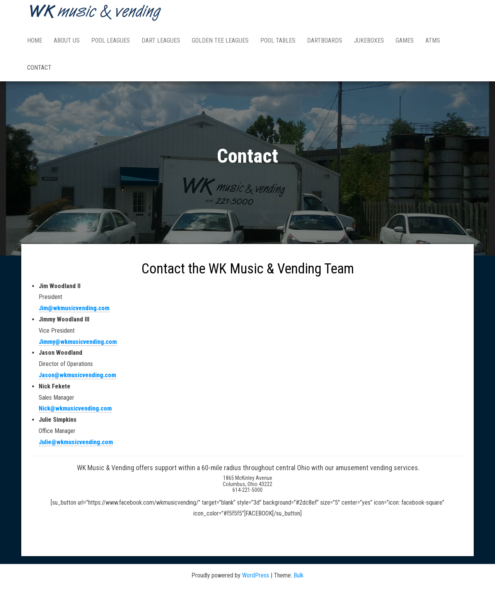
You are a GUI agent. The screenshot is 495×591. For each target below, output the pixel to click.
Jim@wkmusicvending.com (74, 308)
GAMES (405, 40)
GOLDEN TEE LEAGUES (220, 40)
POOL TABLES (277, 40)
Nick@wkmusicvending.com (75, 408)
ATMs (432, 40)
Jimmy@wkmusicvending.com (78, 341)
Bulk (299, 575)
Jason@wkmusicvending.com (77, 375)
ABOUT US (67, 40)
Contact (39, 67)
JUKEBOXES (369, 40)
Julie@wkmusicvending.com (76, 442)
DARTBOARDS (324, 40)
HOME (34, 40)
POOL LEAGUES (110, 40)
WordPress (255, 575)
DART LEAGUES (161, 40)
